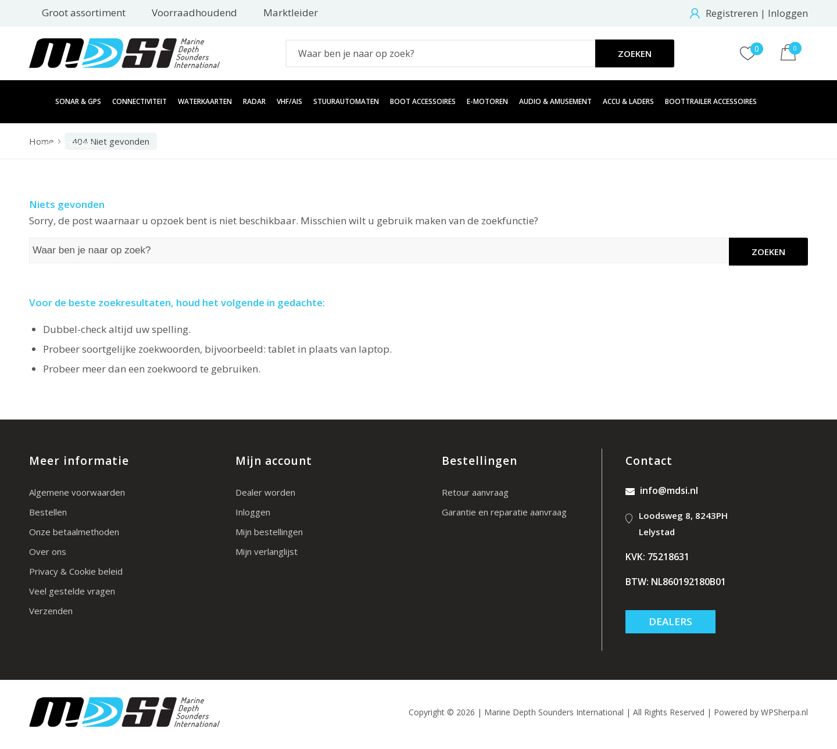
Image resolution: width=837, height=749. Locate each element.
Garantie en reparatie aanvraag (504, 512)
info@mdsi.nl (661, 490)
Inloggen (788, 13)
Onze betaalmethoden (74, 531)
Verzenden (51, 611)
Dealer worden (265, 492)
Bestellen (48, 512)
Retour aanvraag (475, 492)
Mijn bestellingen (269, 531)
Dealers (670, 621)
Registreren (732, 13)
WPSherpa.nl (784, 712)
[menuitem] (36, 101)
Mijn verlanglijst (266, 551)
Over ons (47, 551)
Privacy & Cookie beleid (76, 571)
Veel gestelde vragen (72, 591)
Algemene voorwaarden (77, 492)
